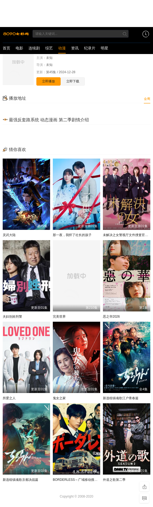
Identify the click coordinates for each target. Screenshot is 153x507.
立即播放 (48, 81)
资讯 (75, 48)
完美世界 (59, 316)
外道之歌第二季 (114, 480)
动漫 (62, 48)
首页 (6, 48)
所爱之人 (9, 398)
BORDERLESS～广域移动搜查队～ (78, 480)
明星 (104, 48)
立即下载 (72, 81)
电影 (19, 48)
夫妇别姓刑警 (12, 316)
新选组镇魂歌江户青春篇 (120, 398)
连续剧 (34, 48)
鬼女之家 (59, 398)
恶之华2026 (111, 316)
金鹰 (147, 99)
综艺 (49, 48)
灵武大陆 (9, 235)
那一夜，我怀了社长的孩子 (72, 235)
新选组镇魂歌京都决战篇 (20, 480)
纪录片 (89, 48)
